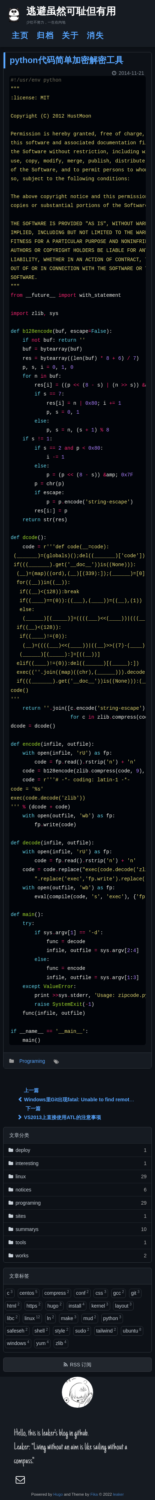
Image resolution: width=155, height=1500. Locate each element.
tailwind (106, 1330)
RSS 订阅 (81, 1364)
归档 (45, 35)
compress (56, 1292)
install (77, 1305)
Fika (94, 1494)
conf (82, 1292)
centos (28, 1292)
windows (18, 1343)
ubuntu (132, 1330)
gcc (118, 1292)
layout (123, 1305)
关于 (70, 35)
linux (32, 1318)
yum (42, 1343)
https (33, 1305)
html (13, 1305)
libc (12, 1318)
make (68, 1318)
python (112, 1318)
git (135, 1292)
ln (50, 1318)
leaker (118, 1494)
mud (89, 1318)
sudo (82, 1330)
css (101, 1292)
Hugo (58, 1494)
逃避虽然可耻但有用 (64, 12)
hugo (54, 1305)
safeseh (17, 1330)
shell (41, 1330)
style (61, 1330)
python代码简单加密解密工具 (66, 60)
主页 (20, 35)
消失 (95, 35)
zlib (61, 1343)
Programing (32, 1061)
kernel (99, 1305)
